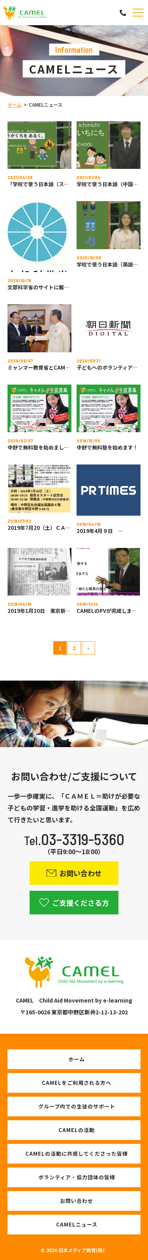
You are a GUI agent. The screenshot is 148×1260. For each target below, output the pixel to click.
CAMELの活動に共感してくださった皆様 (76, 1153)
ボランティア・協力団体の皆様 (76, 1177)
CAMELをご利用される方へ (76, 1082)
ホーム (14, 104)
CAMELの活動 (76, 1130)
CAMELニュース (76, 1224)
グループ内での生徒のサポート (76, 1106)
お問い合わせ (76, 1200)
